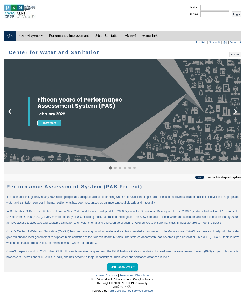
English (201, 42)
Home (100, 275)
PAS (20, 11)
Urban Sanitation (107, 36)
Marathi (235, 42)
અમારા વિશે (150, 36)
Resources (126, 275)
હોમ (10, 36)
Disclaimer (142, 275)
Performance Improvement (69, 36)
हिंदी (225, 42)
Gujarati (215, 42)
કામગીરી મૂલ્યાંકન (30, 36)
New (202, 177)
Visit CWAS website (122, 267)
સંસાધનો (130, 36)
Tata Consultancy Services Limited (130, 291)
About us (111, 275)
